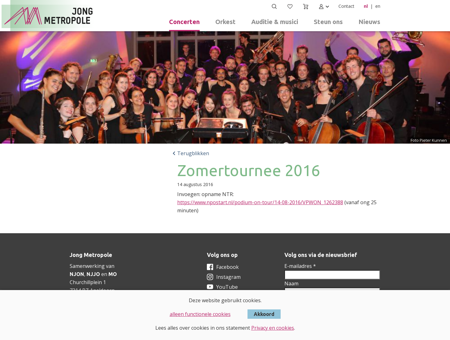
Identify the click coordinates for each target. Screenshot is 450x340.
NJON (77, 274)
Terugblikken (193, 153)
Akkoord (264, 314)
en (377, 6)
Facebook (227, 267)
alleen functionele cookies (200, 314)
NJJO (93, 274)
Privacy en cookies (272, 327)
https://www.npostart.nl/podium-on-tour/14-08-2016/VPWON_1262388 (260, 202)
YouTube (227, 286)
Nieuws (369, 21)
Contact (346, 6)
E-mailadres (300, 266)
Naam (291, 283)
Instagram (228, 276)
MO (112, 274)
